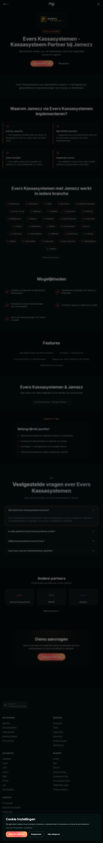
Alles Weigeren (54, 834)
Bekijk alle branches (51, 257)
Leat (4, 785)
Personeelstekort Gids (61, 781)
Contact (56, 759)
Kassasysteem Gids (60, 776)
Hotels (55, 728)
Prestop (5, 781)
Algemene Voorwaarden (11, 808)
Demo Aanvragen (59, 772)
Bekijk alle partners (51, 611)
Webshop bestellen (9, 736)
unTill (4, 768)
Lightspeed (6, 759)
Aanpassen (36, 834)
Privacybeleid (7, 803)
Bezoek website (42, 63)
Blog (55, 763)
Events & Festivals (60, 741)
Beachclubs (57, 736)
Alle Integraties (8, 790)
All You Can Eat (8, 741)
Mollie (4, 776)
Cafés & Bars (58, 732)
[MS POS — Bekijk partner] (51, 597)
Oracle (5, 763)
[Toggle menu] (98, 4)
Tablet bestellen (8, 732)
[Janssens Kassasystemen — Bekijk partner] (19, 597)
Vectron (5, 772)
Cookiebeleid (7, 812)
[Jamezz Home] (51, 4)
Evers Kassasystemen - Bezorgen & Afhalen (51, 402)
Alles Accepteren (16, 834)
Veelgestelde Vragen (61, 785)
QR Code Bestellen (9, 728)
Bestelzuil (6, 723)
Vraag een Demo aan (51, 657)
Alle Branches (58, 745)
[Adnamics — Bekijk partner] (83, 597)
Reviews (56, 768)
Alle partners (63, 63)
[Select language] (6, 4)
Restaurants (57, 723)
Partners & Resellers (60, 790)
